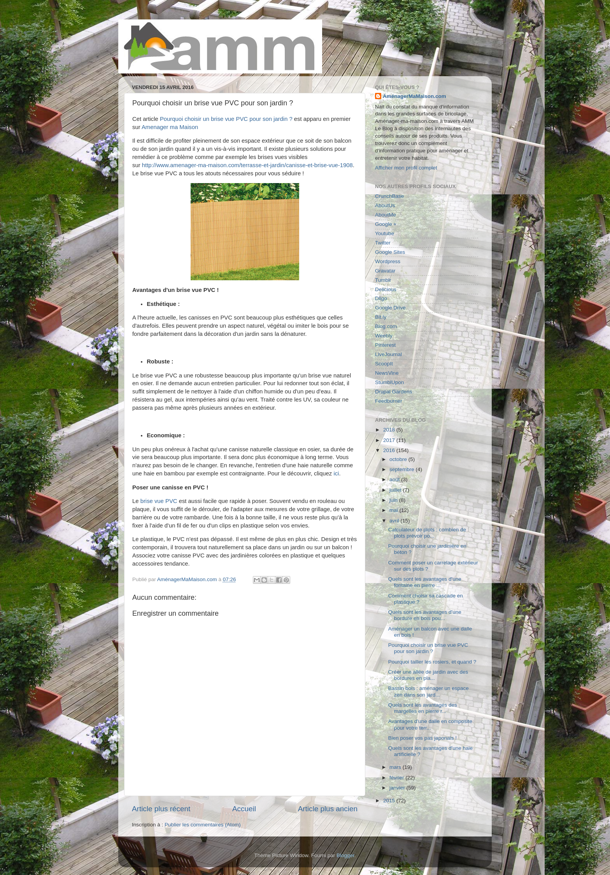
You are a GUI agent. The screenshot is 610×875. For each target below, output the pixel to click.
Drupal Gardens (393, 392)
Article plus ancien (328, 809)
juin (394, 500)
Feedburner (388, 401)
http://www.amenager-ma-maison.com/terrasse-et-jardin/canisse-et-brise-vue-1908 (247, 165)
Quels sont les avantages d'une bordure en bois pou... (424, 615)
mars (396, 767)
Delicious (385, 289)
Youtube (384, 233)
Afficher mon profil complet (406, 168)
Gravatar (385, 271)
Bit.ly (380, 317)
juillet (396, 490)
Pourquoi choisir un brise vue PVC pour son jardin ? (226, 119)
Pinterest (385, 345)
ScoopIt (384, 364)
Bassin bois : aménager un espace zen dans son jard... (428, 691)
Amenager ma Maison (170, 127)
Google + (385, 224)
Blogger (345, 855)
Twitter (383, 243)
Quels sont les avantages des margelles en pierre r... (422, 708)
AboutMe (385, 215)
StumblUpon (389, 382)
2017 (389, 440)
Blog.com (386, 326)
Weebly (384, 336)
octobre (398, 459)
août (395, 479)
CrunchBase (389, 196)
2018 (389, 430)
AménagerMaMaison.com (414, 96)
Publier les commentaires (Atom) (203, 825)
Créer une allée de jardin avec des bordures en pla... (428, 675)
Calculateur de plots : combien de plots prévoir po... (427, 533)
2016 (389, 450)
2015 (389, 800)
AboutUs (385, 205)
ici (336, 473)
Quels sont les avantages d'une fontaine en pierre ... (424, 582)
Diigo (381, 298)
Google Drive (390, 308)
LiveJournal (388, 354)
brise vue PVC (158, 501)
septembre (402, 469)
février (397, 778)
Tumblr (383, 280)
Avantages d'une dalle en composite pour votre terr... (430, 724)
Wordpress (387, 261)
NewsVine (387, 373)
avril (395, 521)
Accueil (244, 809)
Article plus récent (161, 809)
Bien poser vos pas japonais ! (422, 738)
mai (394, 510)
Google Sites (390, 252)
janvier (398, 788)
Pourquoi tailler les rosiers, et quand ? (432, 662)
